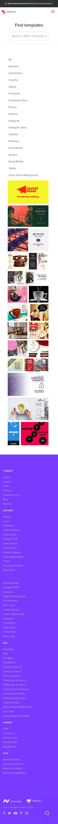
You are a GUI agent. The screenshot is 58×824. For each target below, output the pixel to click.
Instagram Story (18, 127)
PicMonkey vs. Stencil (15, 685)
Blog (5, 499)
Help (5, 729)
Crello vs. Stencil (12, 671)
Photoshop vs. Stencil (14, 680)
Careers (7, 481)
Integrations (9, 662)
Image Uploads (11, 609)
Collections (9, 623)
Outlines (13, 134)
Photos (7, 517)
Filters (6, 561)
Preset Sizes (9, 534)
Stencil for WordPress (14, 773)
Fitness (13, 107)
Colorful (13, 80)
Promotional (16, 148)
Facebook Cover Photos (16, 689)
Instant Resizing (11, 530)
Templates (8, 525)
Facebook (14, 93)
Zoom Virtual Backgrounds (17, 707)
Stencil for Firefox (12, 768)
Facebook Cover (18, 100)
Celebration (15, 73)
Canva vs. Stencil (12, 667)
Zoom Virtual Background (23, 175)
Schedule (8, 592)
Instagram (14, 121)
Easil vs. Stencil (11, 676)
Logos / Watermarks (13, 614)
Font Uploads (10, 543)
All (10, 59)
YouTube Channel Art (14, 698)
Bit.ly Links (9, 605)
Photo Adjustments (13, 557)
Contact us (9, 733)
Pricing (7, 490)
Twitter (12, 168)
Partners (7, 504)
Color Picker (9, 548)
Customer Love (11, 495)
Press (6, 486)
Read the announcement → (41, 4)
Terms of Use (10, 737)
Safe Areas (9, 570)
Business (14, 66)
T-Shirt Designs (11, 702)
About (6, 477)
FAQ (5, 653)
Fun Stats (8, 658)
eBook (12, 87)
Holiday (13, 114)
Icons (6, 521)
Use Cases (8, 711)
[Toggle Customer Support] (47, 813)
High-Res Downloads (14, 596)
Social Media (16, 161)
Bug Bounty (9, 746)
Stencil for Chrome (13, 764)
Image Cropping (11, 552)
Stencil (10, 12)
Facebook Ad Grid (13, 565)
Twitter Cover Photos (14, 694)
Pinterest (14, 141)
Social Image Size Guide (16, 716)
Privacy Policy (10, 742)
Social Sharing (10, 583)
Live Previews (10, 601)
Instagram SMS (11, 587)
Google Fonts (10, 539)
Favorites (8, 618)
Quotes (13, 155)
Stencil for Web (11, 759)
